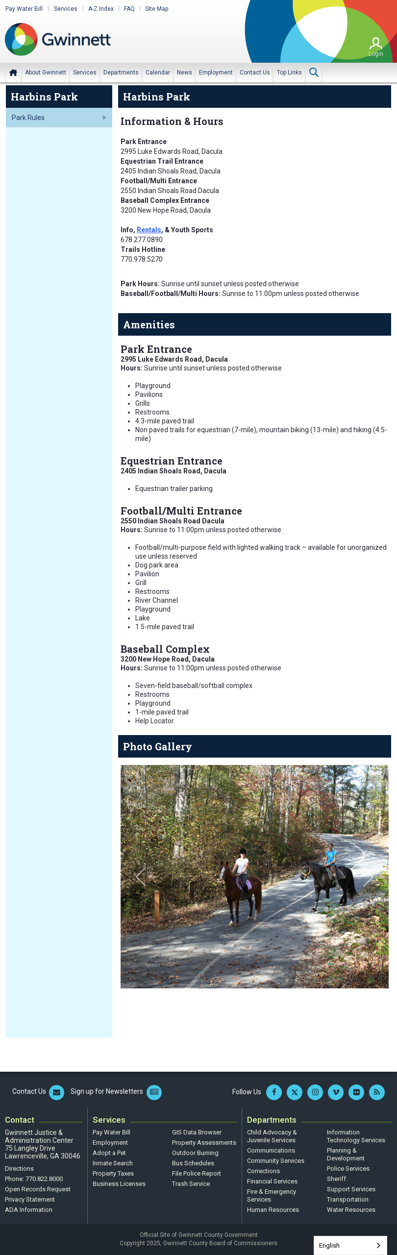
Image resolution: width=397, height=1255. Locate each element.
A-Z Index (99, 8)
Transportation (348, 1199)
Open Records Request (38, 1189)
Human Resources (273, 1209)
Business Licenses (119, 1183)
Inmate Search (113, 1163)
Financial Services (272, 1181)
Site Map (154, 8)
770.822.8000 (44, 1178)
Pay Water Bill (23, 8)
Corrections (263, 1171)
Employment (110, 1142)
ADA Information (28, 1209)
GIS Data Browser (197, 1132)
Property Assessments (204, 1142)
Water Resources (351, 1209)
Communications (271, 1150)
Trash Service (191, 1183)
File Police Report (196, 1173)
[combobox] (350, 1245)
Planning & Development (346, 1154)
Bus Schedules (193, 1163)
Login (376, 53)
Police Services (348, 1168)
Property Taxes (113, 1173)
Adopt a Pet (109, 1153)
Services (64, 8)
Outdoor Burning (195, 1153)
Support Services (351, 1189)
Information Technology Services (356, 1136)
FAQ (127, 8)
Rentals (149, 230)
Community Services (275, 1160)
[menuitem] (46, 72)
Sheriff (336, 1178)
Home (13, 72)
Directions (19, 1168)
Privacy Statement (30, 1199)
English (329, 1245)
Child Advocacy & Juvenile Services (272, 1136)
